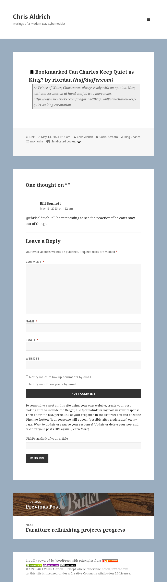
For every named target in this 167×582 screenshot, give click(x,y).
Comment (35, 262)
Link (32, 137)
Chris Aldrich (31, 16)
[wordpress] (78, 141)
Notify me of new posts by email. (53, 384)
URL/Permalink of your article (47, 438)
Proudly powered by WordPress (49, 560)
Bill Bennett (50, 203)
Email (32, 340)
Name (31, 321)
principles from (98, 560)
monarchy (37, 141)
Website (32, 358)
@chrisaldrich (37, 217)
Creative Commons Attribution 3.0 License (100, 573)
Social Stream (108, 137)
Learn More (80, 429)
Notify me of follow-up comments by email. (60, 377)
